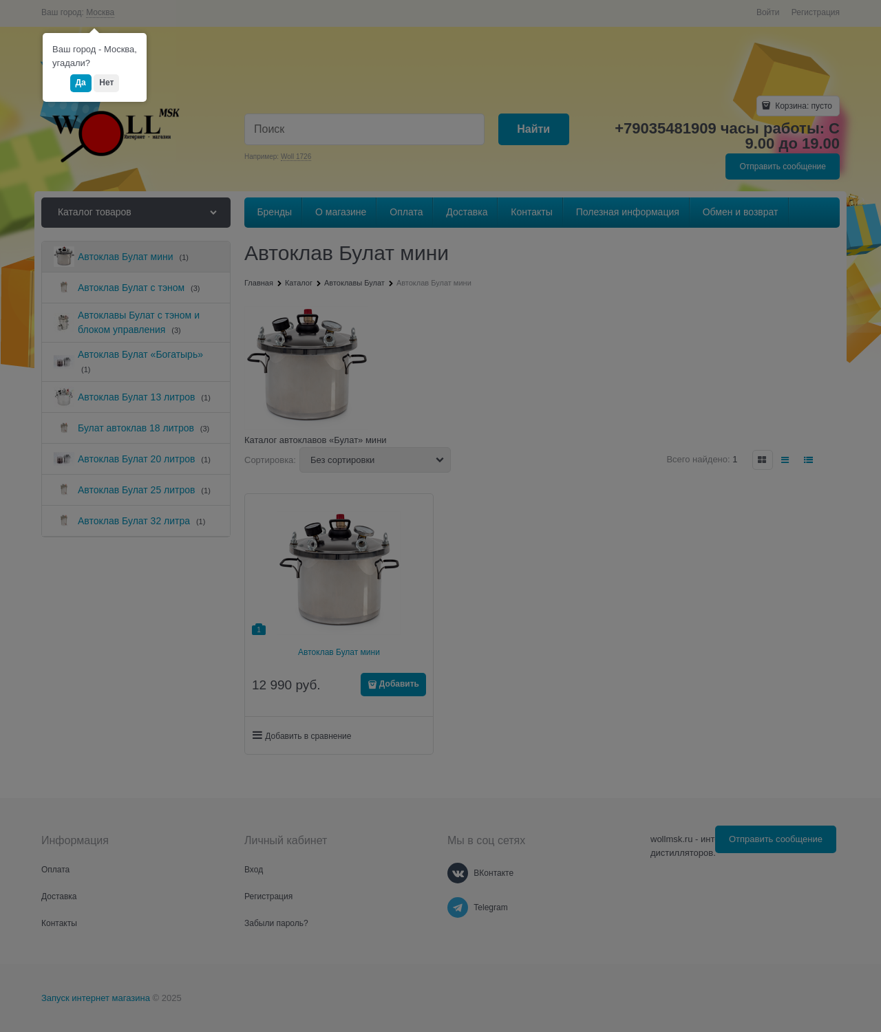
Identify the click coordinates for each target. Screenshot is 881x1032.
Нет (106, 82)
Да (81, 82)
